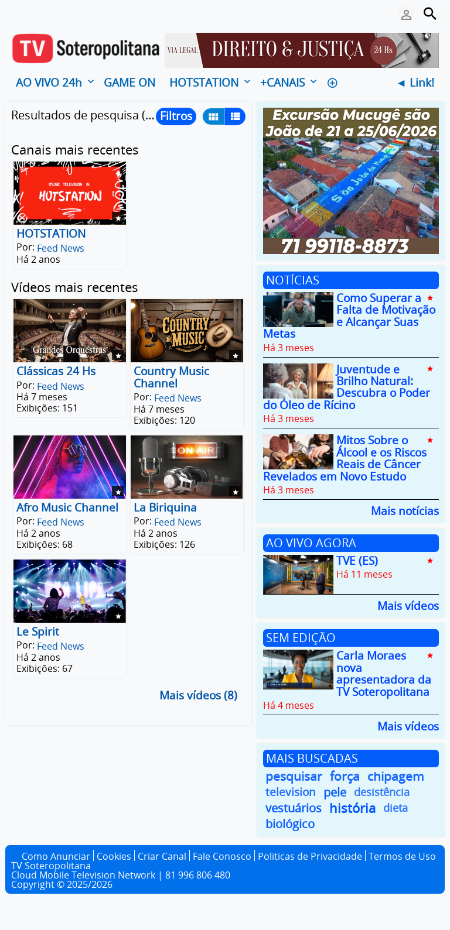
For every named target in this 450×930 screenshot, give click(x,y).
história (352, 808)
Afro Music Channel (67, 507)
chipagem (395, 776)
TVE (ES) (357, 560)
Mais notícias (405, 510)
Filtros (176, 115)
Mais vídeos (408, 605)
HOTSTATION (51, 233)
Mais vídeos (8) (198, 695)
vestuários (293, 808)
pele (334, 792)
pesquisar (293, 776)
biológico (290, 823)
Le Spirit (37, 631)
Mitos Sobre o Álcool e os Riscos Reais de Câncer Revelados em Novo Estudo (345, 458)
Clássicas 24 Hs (56, 371)
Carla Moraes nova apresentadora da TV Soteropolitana (383, 673)
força (345, 776)
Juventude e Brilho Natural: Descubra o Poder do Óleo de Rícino (346, 387)
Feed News (60, 248)
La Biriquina (165, 507)
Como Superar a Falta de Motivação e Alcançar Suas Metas (349, 315)
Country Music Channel (171, 377)
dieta (395, 808)
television (290, 792)
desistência (382, 792)
